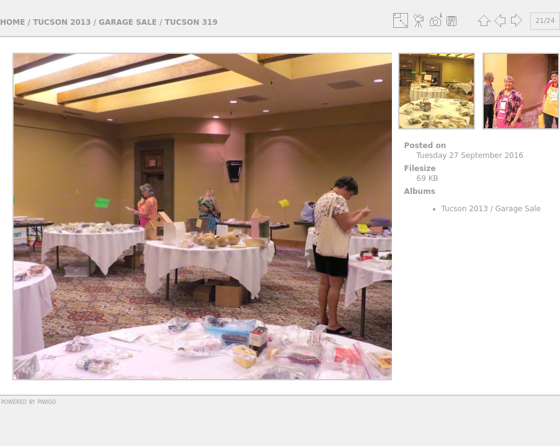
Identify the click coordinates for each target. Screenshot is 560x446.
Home (12, 22)
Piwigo (46, 401)
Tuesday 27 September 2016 (470, 155)
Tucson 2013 (62, 22)
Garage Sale (128, 22)
